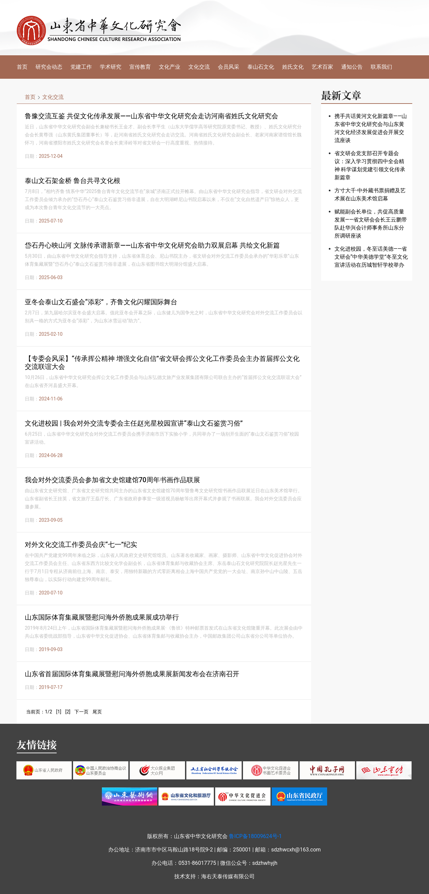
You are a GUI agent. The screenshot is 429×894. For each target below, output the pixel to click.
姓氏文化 (293, 67)
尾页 (97, 711)
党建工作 (81, 67)
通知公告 (352, 67)
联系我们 (381, 67)
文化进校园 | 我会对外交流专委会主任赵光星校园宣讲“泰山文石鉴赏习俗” (134, 423)
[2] (67, 711)
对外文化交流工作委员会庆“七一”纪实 (81, 544)
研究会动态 (49, 67)
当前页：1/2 (39, 711)
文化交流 (199, 67)
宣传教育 (140, 67)
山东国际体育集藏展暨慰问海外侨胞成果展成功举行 (102, 617)
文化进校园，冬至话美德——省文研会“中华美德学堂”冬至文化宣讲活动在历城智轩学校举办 (371, 257)
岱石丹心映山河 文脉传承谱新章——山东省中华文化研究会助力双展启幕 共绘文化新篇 (152, 245)
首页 (22, 67)
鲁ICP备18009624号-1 (255, 836)
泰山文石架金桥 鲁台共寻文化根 (72, 181)
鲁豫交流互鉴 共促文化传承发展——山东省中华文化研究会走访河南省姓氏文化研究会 (151, 116)
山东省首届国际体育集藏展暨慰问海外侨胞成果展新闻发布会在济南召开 (132, 674)
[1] (58, 711)
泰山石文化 (260, 67)
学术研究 (110, 67)
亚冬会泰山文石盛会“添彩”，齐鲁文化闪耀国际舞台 (101, 302)
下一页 (81, 711)
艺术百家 (322, 67)
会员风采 (228, 67)
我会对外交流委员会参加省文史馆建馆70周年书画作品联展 (112, 480)
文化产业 (169, 67)
